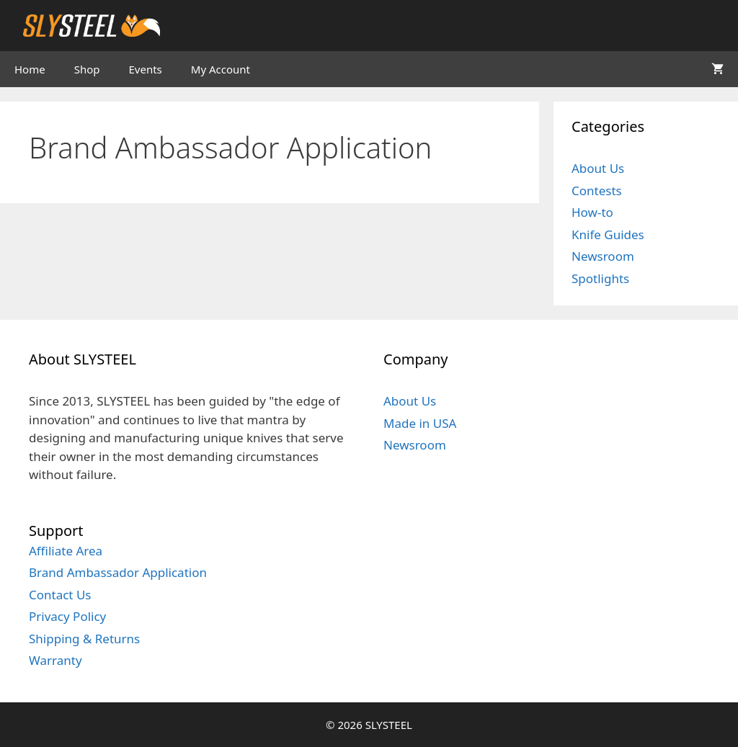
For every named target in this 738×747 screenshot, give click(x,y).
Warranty (55, 660)
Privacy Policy (67, 616)
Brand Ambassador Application (118, 572)
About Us (598, 168)
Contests (597, 190)
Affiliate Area (65, 550)
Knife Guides (608, 234)
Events (145, 69)
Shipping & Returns (84, 638)
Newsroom (603, 256)
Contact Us (60, 594)
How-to (592, 212)
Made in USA (419, 423)
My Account (220, 69)
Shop (87, 69)
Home (29, 69)
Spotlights (600, 278)
